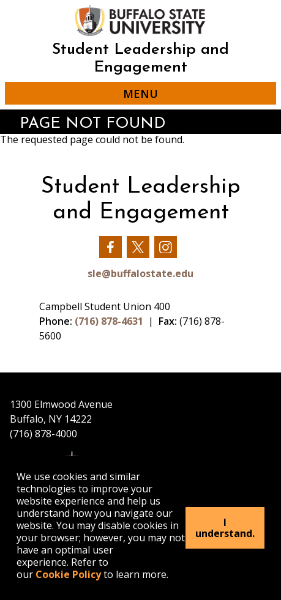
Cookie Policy (68, 574)
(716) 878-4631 (109, 321)
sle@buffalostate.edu (140, 273)
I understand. (225, 528)
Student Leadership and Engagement (140, 58)
